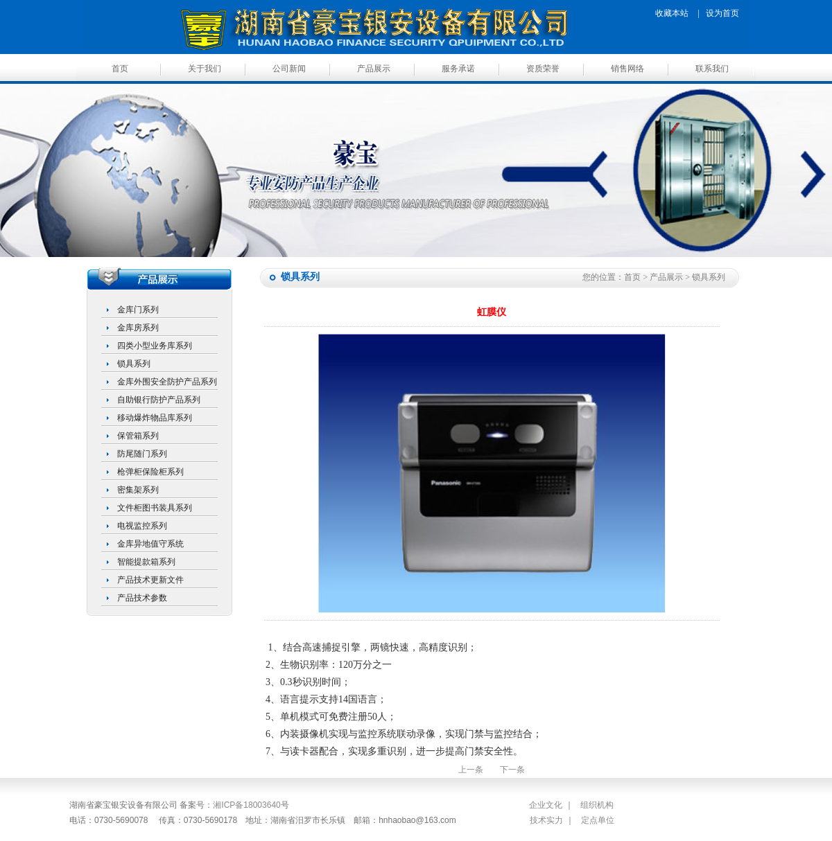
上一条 (470, 769)
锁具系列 (133, 364)
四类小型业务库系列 (154, 346)
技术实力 (546, 820)
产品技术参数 (142, 598)
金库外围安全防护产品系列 (167, 382)
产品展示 (373, 68)
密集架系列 (138, 490)
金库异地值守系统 (150, 544)
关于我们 (204, 68)
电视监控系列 (142, 526)
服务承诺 (458, 68)
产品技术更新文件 (150, 580)
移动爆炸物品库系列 (154, 418)
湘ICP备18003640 (246, 805)
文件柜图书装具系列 (154, 508)
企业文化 (545, 805)
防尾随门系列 (142, 454)
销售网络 (627, 68)
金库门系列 (138, 310)
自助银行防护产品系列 (158, 400)
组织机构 (597, 805)
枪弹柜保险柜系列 (150, 472)
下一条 (512, 769)
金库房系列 (138, 328)
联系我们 (712, 68)
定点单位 (597, 820)
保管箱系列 (138, 436)
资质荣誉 (543, 68)
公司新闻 (289, 68)
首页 (120, 68)
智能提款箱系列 (146, 562)
